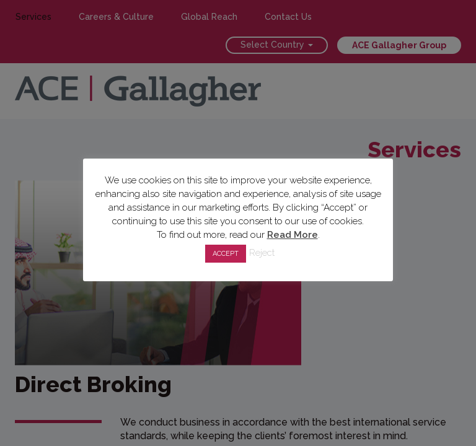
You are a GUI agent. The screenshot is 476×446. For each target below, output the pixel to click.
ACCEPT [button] (226, 254)
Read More (292, 234)
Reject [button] (262, 252)
